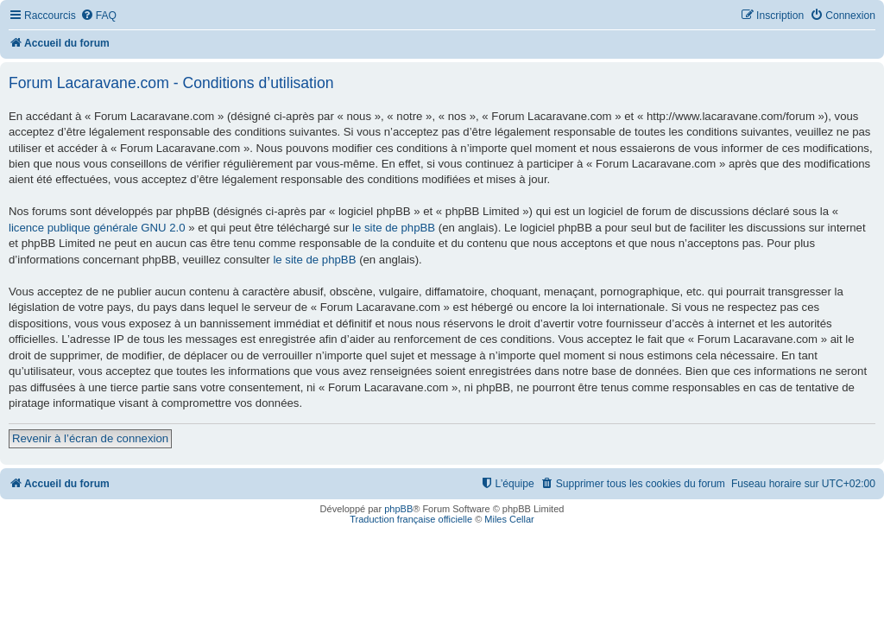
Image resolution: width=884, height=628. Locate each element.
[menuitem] (98, 16)
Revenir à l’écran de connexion (90, 438)
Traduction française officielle (411, 519)
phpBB (398, 509)
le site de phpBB (393, 227)
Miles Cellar (509, 519)
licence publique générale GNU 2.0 (97, 227)
